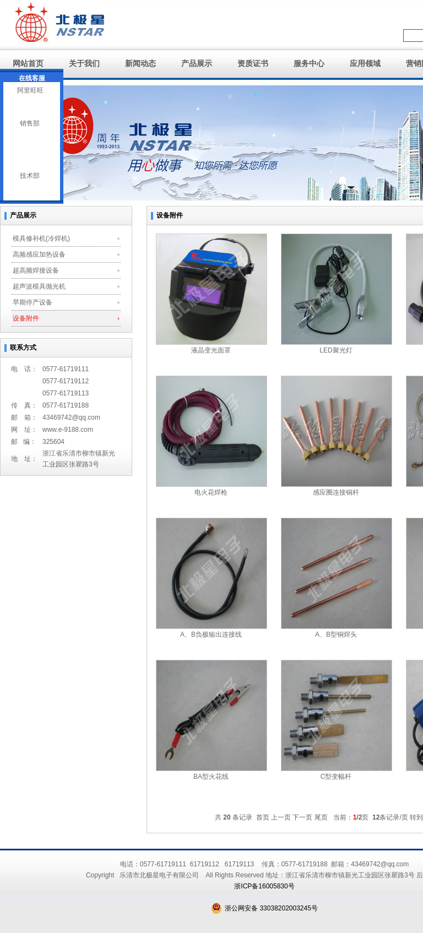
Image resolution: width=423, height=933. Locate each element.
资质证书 (252, 63)
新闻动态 (140, 63)
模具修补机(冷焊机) (41, 238)
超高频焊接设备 (36, 270)
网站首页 (28, 63)
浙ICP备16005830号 (264, 886)
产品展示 (196, 63)
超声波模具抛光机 (39, 286)
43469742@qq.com (71, 417)
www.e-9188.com (67, 429)
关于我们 (84, 63)
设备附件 (26, 318)
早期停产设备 (32, 302)
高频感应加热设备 (39, 254)
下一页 (302, 817)
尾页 (321, 817)
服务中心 (309, 63)
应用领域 (365, 63)
